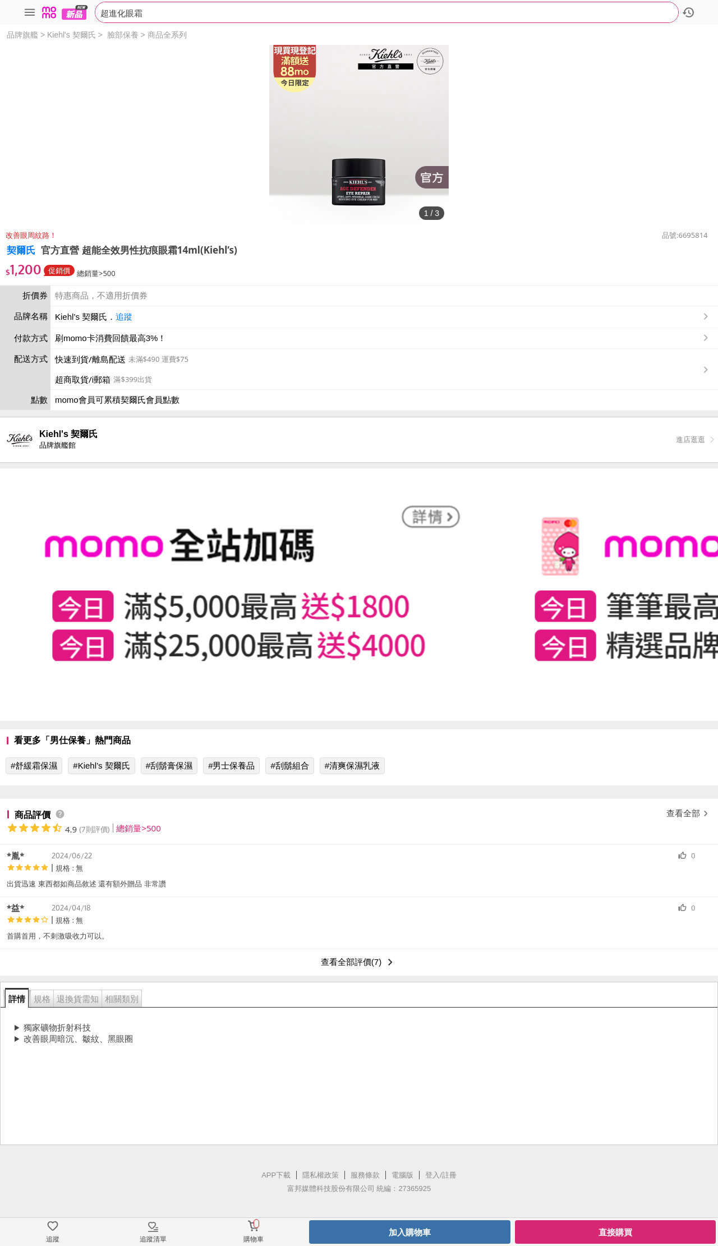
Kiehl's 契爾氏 (71, 34)
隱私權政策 (320, 1175)
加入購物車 (410, 1232)
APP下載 (276, 1175)
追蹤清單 (153, 1239)
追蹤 (124, 316)
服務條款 (365, 1175)
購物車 (253, 1239)
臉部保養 (123, 34)
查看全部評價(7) (359, 962)
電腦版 (402, 1175)
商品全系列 (167, 34)
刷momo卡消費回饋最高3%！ (110, 338)
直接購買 (615, 1232)
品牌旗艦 (22, 34)
